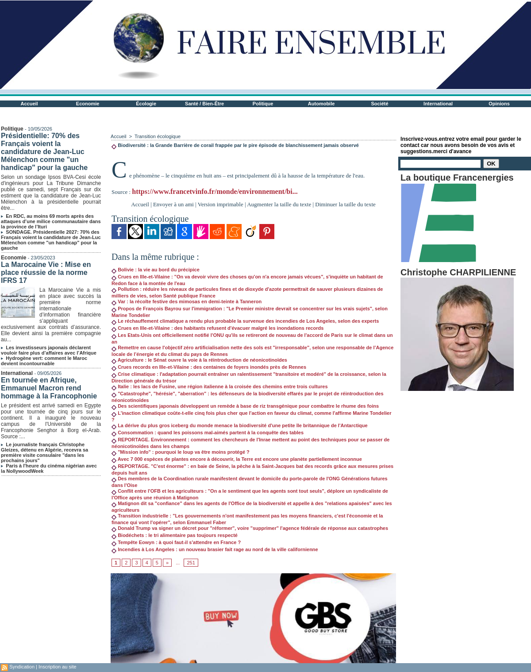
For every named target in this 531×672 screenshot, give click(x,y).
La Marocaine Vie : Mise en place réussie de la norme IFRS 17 (46, 272)
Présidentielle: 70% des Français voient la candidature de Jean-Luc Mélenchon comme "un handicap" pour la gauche (44, 151)
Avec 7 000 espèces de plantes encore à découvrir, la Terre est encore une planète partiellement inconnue (237, 459)
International (438, 103)
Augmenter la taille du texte (279, 204)
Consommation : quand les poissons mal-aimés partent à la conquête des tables (208, 432)
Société (380, 103)
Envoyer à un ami (173, 204)
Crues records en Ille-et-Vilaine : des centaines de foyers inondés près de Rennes (209, 367)
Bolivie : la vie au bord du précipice (156, 269)
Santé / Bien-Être (204, 103)
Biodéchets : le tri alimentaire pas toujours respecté (175, 535)
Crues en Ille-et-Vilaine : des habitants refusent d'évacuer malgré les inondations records (217, 328)
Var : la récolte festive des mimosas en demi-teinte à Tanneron (187, 301)
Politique (263, 103)
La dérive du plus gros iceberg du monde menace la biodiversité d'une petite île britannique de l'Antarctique (240, 425)
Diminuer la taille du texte (345, 204)
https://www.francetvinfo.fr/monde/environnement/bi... (214, 191)
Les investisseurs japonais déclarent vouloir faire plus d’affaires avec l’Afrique (48, 350)
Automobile (321, 103)
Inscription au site (57, 666)
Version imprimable (220, 204)
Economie (88, 103)
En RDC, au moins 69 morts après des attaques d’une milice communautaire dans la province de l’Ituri (51, 221)
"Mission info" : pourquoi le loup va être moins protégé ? (181, 452)
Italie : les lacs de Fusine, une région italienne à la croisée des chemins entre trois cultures (219, 386)
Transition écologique (158, 136)
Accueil (29, 103)
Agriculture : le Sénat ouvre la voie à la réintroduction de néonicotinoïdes (199, 360)
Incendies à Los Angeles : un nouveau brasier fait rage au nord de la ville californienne (215, 549)
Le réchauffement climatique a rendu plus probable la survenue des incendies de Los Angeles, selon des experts (245, 321)
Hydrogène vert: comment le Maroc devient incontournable (44, 360)
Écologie (146, 103)
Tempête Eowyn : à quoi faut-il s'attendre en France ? (176, 542)
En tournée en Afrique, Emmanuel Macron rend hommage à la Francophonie (49, 388)
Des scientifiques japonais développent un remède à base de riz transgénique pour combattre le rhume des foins (245, 406)
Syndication (22, 666)
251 (191, 562)
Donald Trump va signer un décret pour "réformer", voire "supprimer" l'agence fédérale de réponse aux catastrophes (250, 528)
